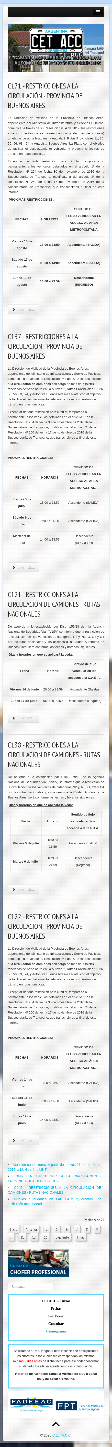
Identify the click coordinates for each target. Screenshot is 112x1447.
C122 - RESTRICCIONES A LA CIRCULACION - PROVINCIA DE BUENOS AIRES (45, 926)
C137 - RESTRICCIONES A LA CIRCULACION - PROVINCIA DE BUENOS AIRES (45, 346)
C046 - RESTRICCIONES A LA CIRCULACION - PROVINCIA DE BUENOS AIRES (54, 1178)
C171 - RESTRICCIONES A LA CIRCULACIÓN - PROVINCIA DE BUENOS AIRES (45, 95)
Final (80, 1237)
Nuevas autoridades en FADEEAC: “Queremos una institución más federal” (54, 1201)
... (46, 1229)
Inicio (13, 1229)
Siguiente (62, 1237)
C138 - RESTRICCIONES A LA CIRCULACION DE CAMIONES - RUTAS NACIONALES (54, 754)
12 (34, 1237)
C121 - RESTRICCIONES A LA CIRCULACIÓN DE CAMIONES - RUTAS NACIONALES (54, 604)
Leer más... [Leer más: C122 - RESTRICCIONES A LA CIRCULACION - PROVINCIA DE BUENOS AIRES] (23, 1140)
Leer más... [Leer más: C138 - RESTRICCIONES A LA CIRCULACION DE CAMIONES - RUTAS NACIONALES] (23, 890)
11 (22, 1237)
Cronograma (56, 1331)
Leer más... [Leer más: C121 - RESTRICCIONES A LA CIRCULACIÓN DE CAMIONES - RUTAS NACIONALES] (23, 718)
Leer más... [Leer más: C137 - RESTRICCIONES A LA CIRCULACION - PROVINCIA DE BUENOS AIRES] (23, 568)
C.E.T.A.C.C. (62, 1435)
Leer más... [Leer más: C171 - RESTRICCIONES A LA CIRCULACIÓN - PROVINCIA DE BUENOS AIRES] (23, 310)
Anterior (31, 1229)
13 (45, 1237)
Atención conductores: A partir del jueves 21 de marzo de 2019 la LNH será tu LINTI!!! (54, 1167)
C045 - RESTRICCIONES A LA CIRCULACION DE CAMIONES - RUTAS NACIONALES (54, 1190)
